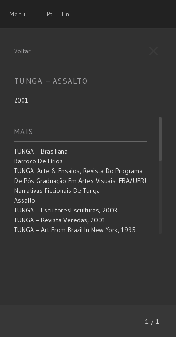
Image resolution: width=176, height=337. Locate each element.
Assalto (24, 200)
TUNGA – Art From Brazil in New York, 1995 (75, 230)
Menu (17, 14)
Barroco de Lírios (38, 161)
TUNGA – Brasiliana (41, 151)
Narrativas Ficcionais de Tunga (57, 190)
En (65, 14)
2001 (21, 100)
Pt (50, 14)
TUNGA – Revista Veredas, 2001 (60, 220)
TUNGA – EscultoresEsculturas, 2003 (65, 210)
